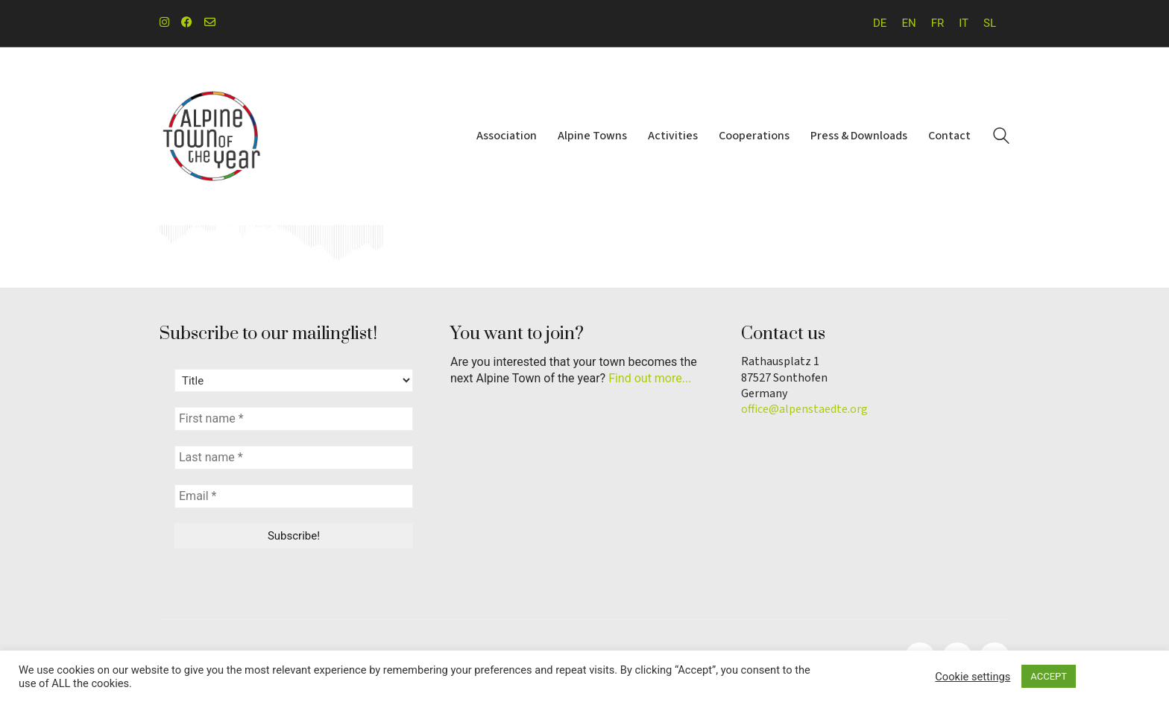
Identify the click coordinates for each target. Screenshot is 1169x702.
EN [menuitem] (908, 23)
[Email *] (293, 496)
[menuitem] (880, 23)
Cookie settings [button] (972, 676)
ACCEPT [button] (1048, 676)
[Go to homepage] (212, 136)
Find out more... (649, 378)
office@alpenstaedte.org (804, 409)
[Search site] (1001, 137)
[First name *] (293, 419)
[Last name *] (293, 457)
